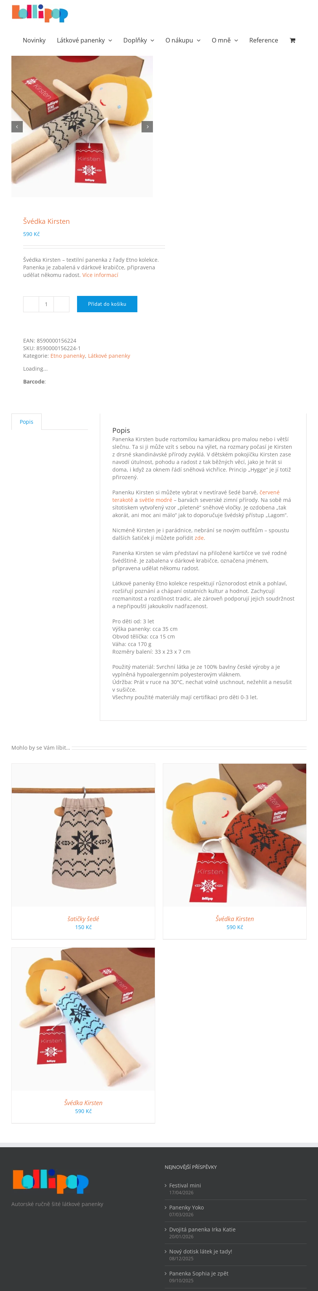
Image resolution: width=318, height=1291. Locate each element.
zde (199, 537)
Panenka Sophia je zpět (198, 1273)
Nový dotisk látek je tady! (200, 1251)
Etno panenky (67, 355)
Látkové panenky (109, 355)
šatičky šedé (83, 919)
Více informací (100, 274)
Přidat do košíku (107, 303)
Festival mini (185, 1185)
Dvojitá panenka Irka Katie (202, 1229)
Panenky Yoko (186, 1207)
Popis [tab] (26, 421)
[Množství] (46, 304)
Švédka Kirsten (235, 919)
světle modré (155, 499)
